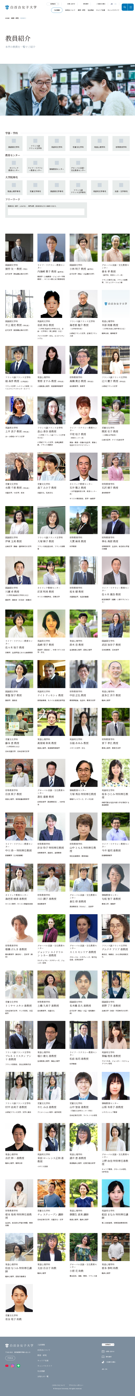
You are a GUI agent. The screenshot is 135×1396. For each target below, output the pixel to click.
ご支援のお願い (101, 4)
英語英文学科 (55, 142)
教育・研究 (81, 10)
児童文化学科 (77, 142)
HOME (7, 18)
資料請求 (85, 4)
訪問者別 (53, 4)
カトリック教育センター (12, 165)
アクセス (10, 1358)
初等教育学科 (119, 142)
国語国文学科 (12, 142)
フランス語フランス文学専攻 (78, 187)
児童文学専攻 (34, 186)
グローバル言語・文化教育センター (78, 165)
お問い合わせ (71, 4)
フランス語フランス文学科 (34, 143)
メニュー (131, 7)
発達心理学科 (98, 142)
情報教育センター (56, 164)
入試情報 (57, 10)
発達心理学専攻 (12, 186)
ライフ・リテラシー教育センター (35, 165)
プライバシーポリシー (76, 1385)
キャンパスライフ (113, 10)
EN (115, 4)
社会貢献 (91, 10)
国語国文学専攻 (55, 186)
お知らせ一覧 (43, 1376)
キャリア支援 (100, 10)
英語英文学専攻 (98, 186)
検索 (125, 7)
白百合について (70, 10)
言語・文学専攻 (119, 186)
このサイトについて (58, 1385)
